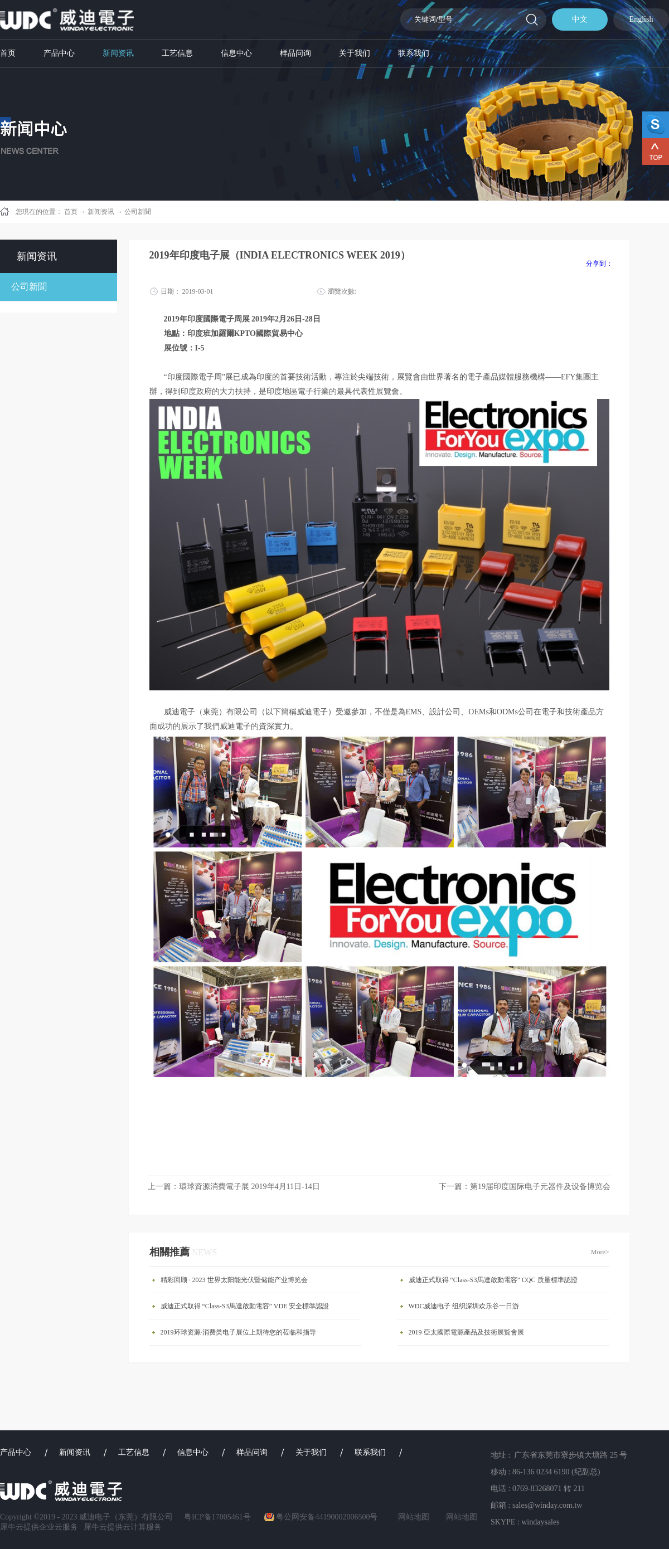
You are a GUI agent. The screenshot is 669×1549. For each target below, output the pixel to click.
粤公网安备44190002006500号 (326, 1517)
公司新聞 (137, 212)
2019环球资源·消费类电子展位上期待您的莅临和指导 (238, 1332)
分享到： (599, 263)
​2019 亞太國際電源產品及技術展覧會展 (466, 1332)
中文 (580, 19)
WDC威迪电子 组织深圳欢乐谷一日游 (464, 1306)
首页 (8, 53)
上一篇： (234, 1186)
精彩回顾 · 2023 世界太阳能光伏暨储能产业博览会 (234, 1280)
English (641, 19)
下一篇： (524, 1186)
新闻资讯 (101, 212)
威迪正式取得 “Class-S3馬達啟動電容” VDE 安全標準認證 (245, 1306)
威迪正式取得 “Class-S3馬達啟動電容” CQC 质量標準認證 (493, 1280)
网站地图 (411, 1517)
